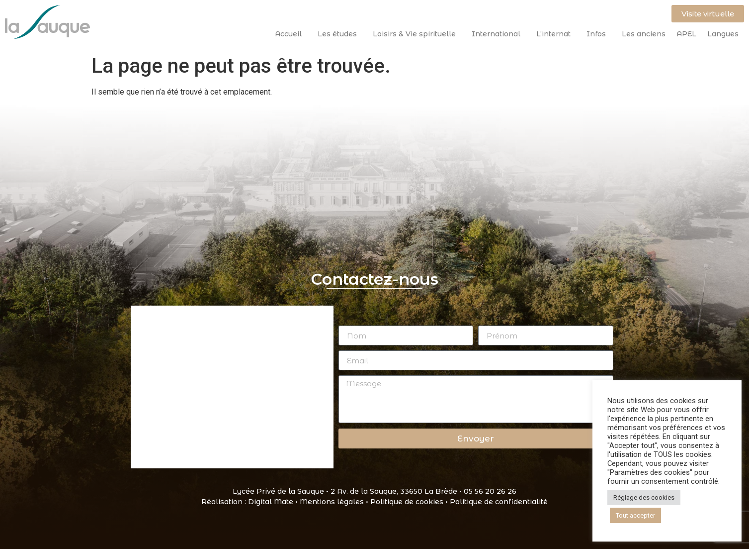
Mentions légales (332, 501)
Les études (340, 34)
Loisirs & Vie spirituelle (417, 34)
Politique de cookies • (410, 501)
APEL (686, 33)
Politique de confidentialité (499, 501)
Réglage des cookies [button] (643, 497)
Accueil (291, 34)
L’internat (556, 34)
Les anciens (644, 33)
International (498, 34)
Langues (723, 33)
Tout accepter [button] (635, 515)
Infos (598, 34)
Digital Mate (270, 501)
